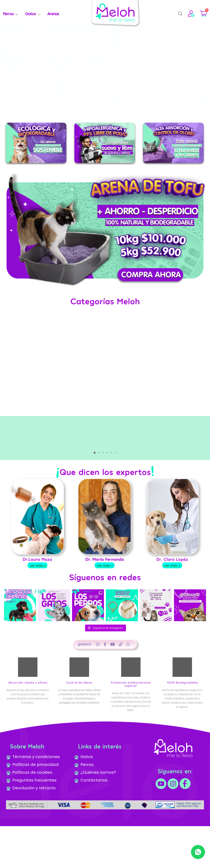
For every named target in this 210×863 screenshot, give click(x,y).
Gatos (30, 13)
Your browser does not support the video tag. (105, 363)
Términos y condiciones (33, 760)
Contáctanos (91, 783)
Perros (8, 13)
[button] (101, 113)
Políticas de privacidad (32, 768)
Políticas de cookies (29, 776)
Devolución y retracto (31, 791)
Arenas (53, 13)
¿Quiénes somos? (95, 776)
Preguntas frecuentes (31, 783)
